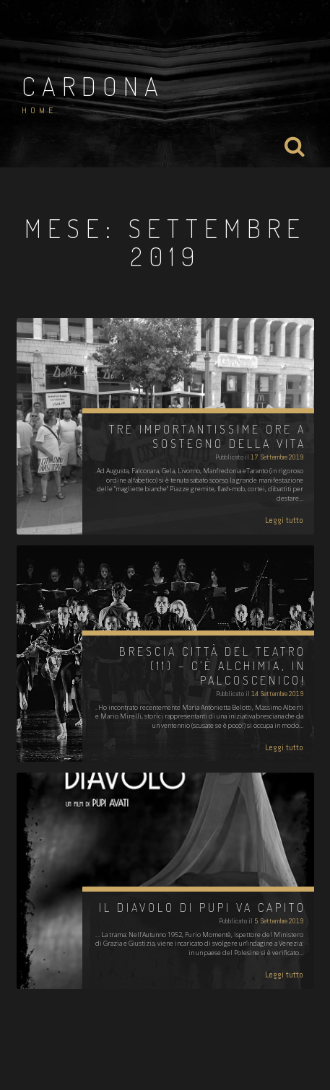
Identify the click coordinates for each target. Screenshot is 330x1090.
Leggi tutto (284, 520)
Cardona (93, 85)
